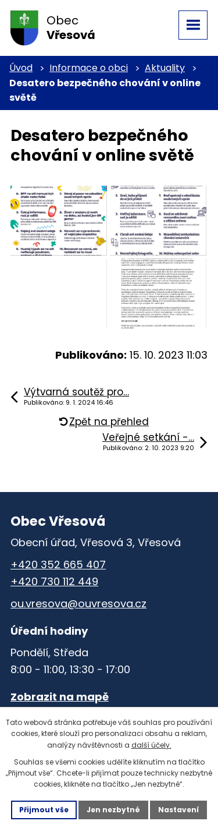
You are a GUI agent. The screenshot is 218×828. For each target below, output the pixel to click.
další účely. (151, 745)
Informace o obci (88, 68)
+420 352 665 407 (58, 564)
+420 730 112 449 (54, 581)
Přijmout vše (44, 810)
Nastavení (178, 810)
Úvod (21, 68)
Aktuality (165, 68)
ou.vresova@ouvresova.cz (78, 603)
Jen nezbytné (113, 810)
